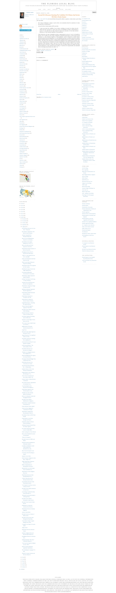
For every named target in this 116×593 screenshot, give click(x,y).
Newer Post (39, 94)
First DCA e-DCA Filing (87, 93)
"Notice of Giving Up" (26, 437)
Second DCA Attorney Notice (88, 96)
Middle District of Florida (87, 32)
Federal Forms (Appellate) (87, 120)
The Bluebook (85, 231)
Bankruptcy (22, 43)
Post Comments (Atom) (46, 97)
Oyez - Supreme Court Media (88, 193)
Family (21, 79)
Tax (20, 158)
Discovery (21, 67)
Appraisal (21, 40)
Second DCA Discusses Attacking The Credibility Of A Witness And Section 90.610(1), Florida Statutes (59, 16)
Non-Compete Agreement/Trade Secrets (27, 116)
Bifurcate (21, 45)
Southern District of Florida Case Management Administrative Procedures (88, 153)
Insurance (21, 96)
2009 (22, 217)
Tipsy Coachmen (23, 161)
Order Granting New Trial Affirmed (29, 431)
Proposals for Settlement (24, 131)
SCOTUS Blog (85, 168)
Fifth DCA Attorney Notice (87, 108)
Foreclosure (22, 89)
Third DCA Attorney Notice (87, 98)
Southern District (23, 146)
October (24, 222)
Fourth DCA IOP (85, 101)
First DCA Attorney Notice (87, 91)
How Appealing (85, 169)
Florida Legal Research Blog (87, 223)
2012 (22, 211)
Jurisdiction (22, 102)
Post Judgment (22, 124)
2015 (22, 205)
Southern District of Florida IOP (88, 149)
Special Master (22, 150)
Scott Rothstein (22, 141)
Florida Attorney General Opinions (89, 213)
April (23, 563)
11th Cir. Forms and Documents (88, 129)
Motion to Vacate (23, 113)
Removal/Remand (23, 136)
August (23, 226)
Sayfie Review (85, 76)
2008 (22, 569)
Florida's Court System (86, 37)
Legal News (24, 329)
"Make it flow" (25, 527)
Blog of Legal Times (86, 191)
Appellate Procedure (23, 38)
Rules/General (22, 138)
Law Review (22, 106)
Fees (20, 80)
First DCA (22, 86)
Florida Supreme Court (24, 87)
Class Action (22, 52)
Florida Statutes (85, 205)
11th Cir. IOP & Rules (86, 124)
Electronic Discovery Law (87, 181)
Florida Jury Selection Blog (87, 74)
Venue (21, 165)
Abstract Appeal (85, 63)
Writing (21, 167)
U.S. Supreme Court (86, 18)
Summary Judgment (23, 155)
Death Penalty (22, 58)
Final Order (22, 84)
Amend (21, 36)
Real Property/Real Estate (25, 133)
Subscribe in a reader (24, 24)
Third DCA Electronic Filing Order (89, 100)
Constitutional (22, 53)
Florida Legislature (85, 212)
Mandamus (22, 109)
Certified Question (23, 48)
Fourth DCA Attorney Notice (87, 103)
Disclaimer (22, 65)
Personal (21, 123)
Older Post (79, 94)
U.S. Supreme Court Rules (87, 122)
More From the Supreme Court (28, 450)
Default (21, 62)
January (23, 566)
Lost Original (22, 108)
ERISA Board (84, 178)
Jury (20, 104)
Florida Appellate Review (87, 61)
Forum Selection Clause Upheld (28, 406)
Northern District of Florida (87, 33)
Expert (21, 77)
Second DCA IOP (85, 95)
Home (59, 94)
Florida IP (84, 54)
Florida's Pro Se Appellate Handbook (89, 221)
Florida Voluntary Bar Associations (89, 49)
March (23, 564)
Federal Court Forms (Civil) (87, 119)
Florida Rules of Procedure (87, 207)
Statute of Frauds (23, 153)
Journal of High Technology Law (88, 188)
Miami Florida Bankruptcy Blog (88, 64)
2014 (22, 207)
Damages (21, 57)
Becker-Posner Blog (86, 186)
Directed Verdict (23, 64)
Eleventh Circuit (23, 70)
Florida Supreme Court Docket (88, 39)
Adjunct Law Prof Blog (86, 183)
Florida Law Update (86, 51)
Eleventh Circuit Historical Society (89, 249)
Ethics (21, 75)
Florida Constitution (86, 203)
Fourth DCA (22, 91)
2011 (22, 213)
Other (21, 121)
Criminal (21, 55)
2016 (22, 203)
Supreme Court (22, 156)
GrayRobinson (22, 92)
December (24, 218)
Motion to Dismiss (23, 111)
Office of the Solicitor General (88, 226)
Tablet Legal (84, 184)
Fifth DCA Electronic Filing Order (88, 110)
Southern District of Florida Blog (88, 73)
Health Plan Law (85, 179)
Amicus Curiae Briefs (26, 512)
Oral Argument (22, 119)
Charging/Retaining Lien (24, 50)
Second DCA (22, 143)
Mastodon (58, 8)
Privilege (21, 128)
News (21, 114)
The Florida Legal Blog (58, 4)
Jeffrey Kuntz (30, 12)
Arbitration (22, 42)
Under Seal (22, 163)
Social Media (22, 145)
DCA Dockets (85, 40)
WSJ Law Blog (85, 176)
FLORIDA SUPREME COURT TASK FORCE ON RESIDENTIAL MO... (28, 447)
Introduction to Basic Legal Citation (89, 233)
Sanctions (21, 139)
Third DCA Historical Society (88, 250)
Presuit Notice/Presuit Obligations (26, 126)
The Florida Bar (85, 48)
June (23, 559)
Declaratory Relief (23, 60)
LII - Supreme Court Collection (88, 225)
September (24, 224)
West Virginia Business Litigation (88, 174)
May (23, 561)
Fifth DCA (22, 82)
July (23, 557)
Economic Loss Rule (24, 69)
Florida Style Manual (86, 230)
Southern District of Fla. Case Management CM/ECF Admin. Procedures (88, 160)
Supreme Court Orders (26, 456)
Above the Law (85, 189)
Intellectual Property (23, 97)
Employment (22, 72)
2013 (22, 209)
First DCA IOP (85, 89)
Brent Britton (84, 56)
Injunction (21, 94)
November (24, 220)
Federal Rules (84, 117)
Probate (21, 129)
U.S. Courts (84, 35)
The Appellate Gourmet (86, 71)
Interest (21, 99)
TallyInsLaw (84, 53)
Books (21, 47)
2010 (22, 215)
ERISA (21, 74)
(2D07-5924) (43, 18)
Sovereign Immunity (23, 148)
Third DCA (22, 160)
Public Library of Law (86, 228)
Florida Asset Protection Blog (88, 69)
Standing (21, 151)
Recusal (21, 134)
